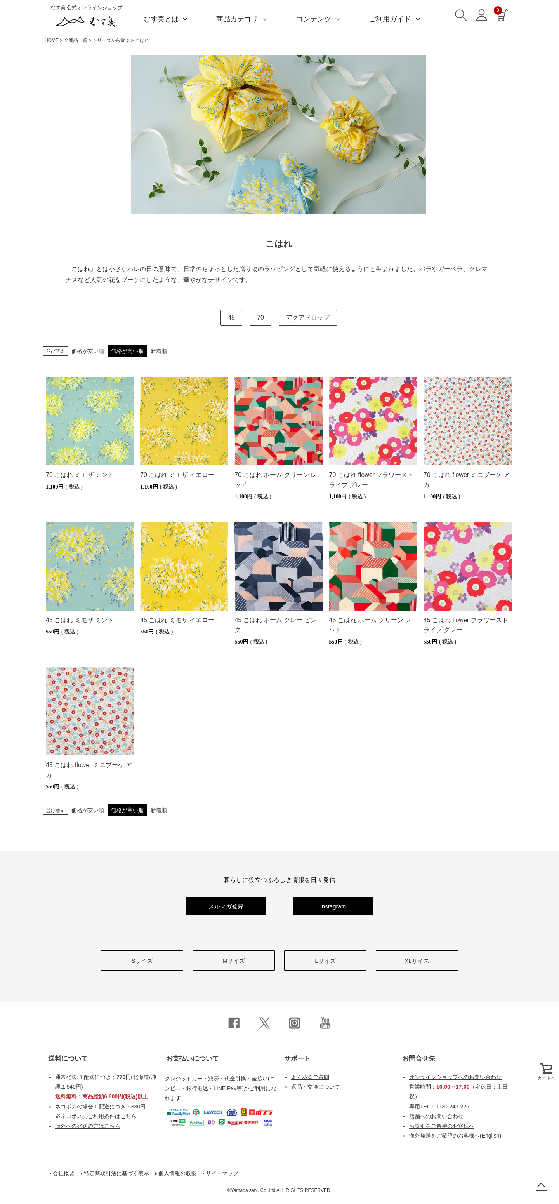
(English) (455, 1136)
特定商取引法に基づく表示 (116, 1173)
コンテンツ (313, 19)
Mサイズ (233, 960)
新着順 (159, 351)
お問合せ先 (418, 1058)
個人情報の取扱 (177, 1173)
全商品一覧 (75, 40)
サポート (297, 1058)
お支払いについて (192, 1058)
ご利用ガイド (390, 19)
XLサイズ (416, 960)
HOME (52, 40)
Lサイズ (325, 960)
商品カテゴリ (237, 19)
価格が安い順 (87, 351)
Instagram (333, 906)
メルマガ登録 (225, 906)
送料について (68, 1058)
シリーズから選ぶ (111, 40)
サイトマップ (222, 1173)
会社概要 (64, 1173)
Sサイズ (142, 960)
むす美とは (161, 19)
